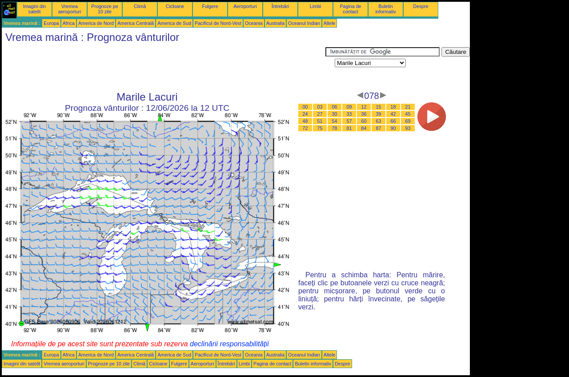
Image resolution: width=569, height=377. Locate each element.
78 (334, 128)
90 (393, 128)
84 (364, 128)
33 (349, 114)
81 (349, 128)
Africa (69, 23)
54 (334, 121)
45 (408, 114)
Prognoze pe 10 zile (104, 9)
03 (320, 106)
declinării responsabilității (229, 344)
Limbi (315, 6)
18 (393, 106)
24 (305, 114)
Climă (140, 6)
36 (364, 114)
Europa (51, 23)
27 (320, 114)
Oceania (254, 23)
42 (393, 114)
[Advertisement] (163, 67)
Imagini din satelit (34, 9)
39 (378, 114)
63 (378, 121)
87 (378, 128)
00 (305, 106)
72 (305, 128)
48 (305, 121)
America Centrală (135, 23)
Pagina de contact (350, 9)
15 (378, 106)
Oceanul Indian (304, 23)
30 (334, 114)
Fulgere (210, 6)
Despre (420, 6)
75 (320, 128)
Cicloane (175, 6)
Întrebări (280, 6)
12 (364, 106)
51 (320, 121)
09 (349, 106)
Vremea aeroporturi (69, 9)
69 (408, 121)
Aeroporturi (245, 6)
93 (408, 128)
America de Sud (174, 23)
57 (349, 121)
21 (408, 106)
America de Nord (96, 23)
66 (393, 121)
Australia (275, 23)
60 (364, 121)
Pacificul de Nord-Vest (218, 23)
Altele (330, 23)
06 (334, 106)
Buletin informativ (385, 9)
